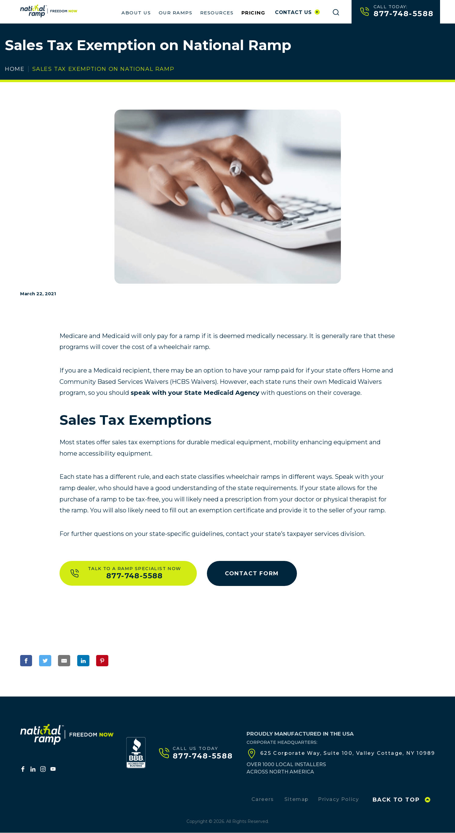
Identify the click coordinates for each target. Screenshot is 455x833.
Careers (262, 799)
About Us (136, 13)
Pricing (253, 13)
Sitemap (296, 799)
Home (14, 69)
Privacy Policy (338, 799)
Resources (217, 13)
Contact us (297, 12)
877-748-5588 (397, 11)
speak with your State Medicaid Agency (195, 392)
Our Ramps (176, 13)
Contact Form (253, 573)
